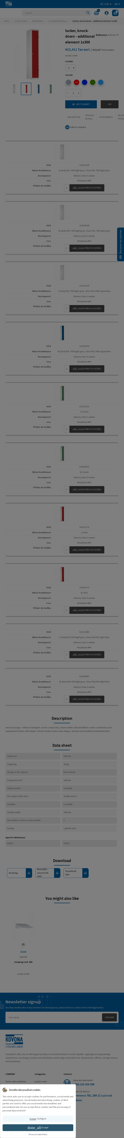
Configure (38, 1119)
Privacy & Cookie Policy (38, 1134)
